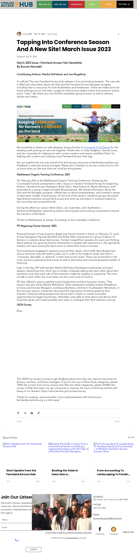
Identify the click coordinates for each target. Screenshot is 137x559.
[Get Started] (76, 4)
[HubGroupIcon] (113, 529)
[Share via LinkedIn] (31, 413)
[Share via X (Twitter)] (25, 413)
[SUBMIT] (33, 549)
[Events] (108, 4)
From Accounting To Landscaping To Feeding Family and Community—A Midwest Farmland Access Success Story (113, 472)
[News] (92, 4)
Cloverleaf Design (72, 538)
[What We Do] (44, 4)
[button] (123, 4)
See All (131, 437)
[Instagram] (113, 534)
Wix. (85, 538)
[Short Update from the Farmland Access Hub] (23, 454)
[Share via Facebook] (18, 413)
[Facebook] (100, 534)
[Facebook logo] (100, 529)
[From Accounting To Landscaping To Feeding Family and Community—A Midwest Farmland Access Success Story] (114, 454)
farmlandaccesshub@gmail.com (107, 518)
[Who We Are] (60, 4)
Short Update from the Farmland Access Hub (21, 472)
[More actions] (118, 34)
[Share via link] (38, 413)
